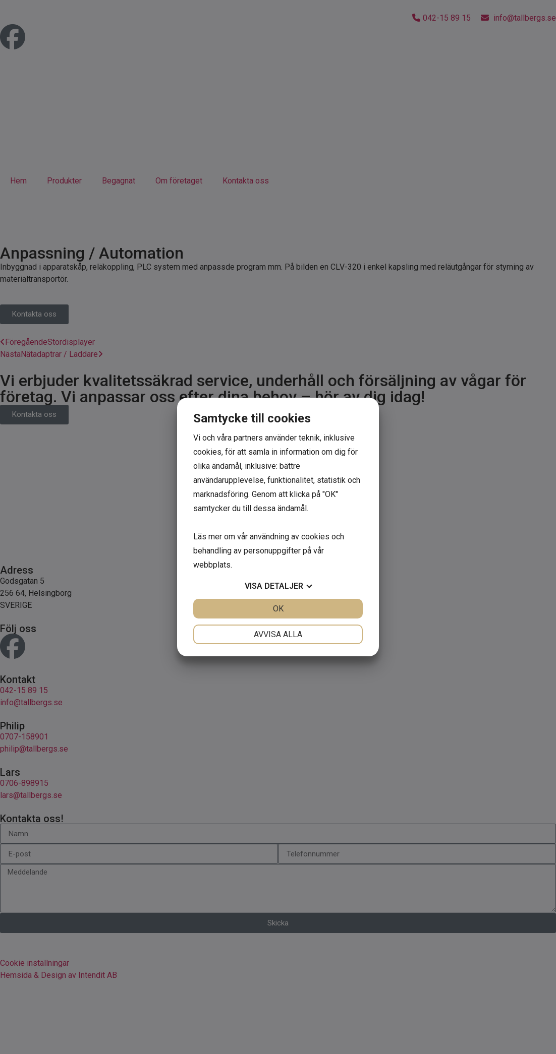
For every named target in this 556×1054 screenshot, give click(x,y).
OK (278, 608)
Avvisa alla (278, 634)
